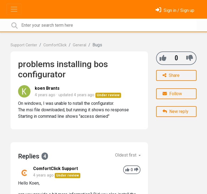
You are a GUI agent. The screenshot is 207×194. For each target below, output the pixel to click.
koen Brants (47, 88)
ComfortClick (55, 45)
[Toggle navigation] (14, 9)
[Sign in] (174, 10)
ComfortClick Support (55, 168)
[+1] (163, 58)
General (79, 45)
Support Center (24, 45)
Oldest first (126, 155)
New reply (175, 111)
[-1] (189, 58)
